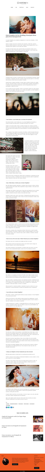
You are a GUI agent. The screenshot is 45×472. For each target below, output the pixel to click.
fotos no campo (26, 403)
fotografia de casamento (13, 403)
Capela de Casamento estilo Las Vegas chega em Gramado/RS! (14, 417)
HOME (12, 7)
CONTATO (32, 7)
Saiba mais (15, 464)
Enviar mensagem (37, 459)
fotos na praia (21, 403)
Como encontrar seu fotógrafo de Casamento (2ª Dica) (14, 426)
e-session (7, 403)
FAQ (16, 7)
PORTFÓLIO (22, 7)
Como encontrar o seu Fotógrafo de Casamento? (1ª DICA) (11, 435)
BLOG (27, 7)
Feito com (22, 471)
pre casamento (32, 403)
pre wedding (8, 405)
